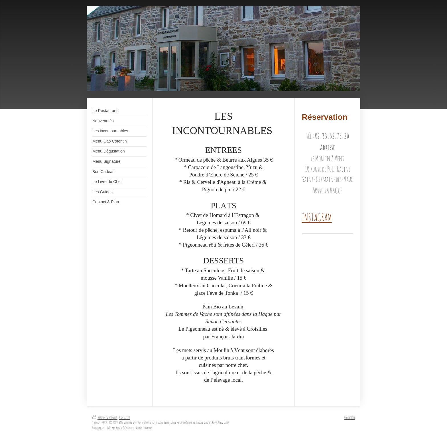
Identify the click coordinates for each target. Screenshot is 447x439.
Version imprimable (104, 417)
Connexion (349, 417)
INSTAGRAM (317, 217)
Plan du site (124, 417)
